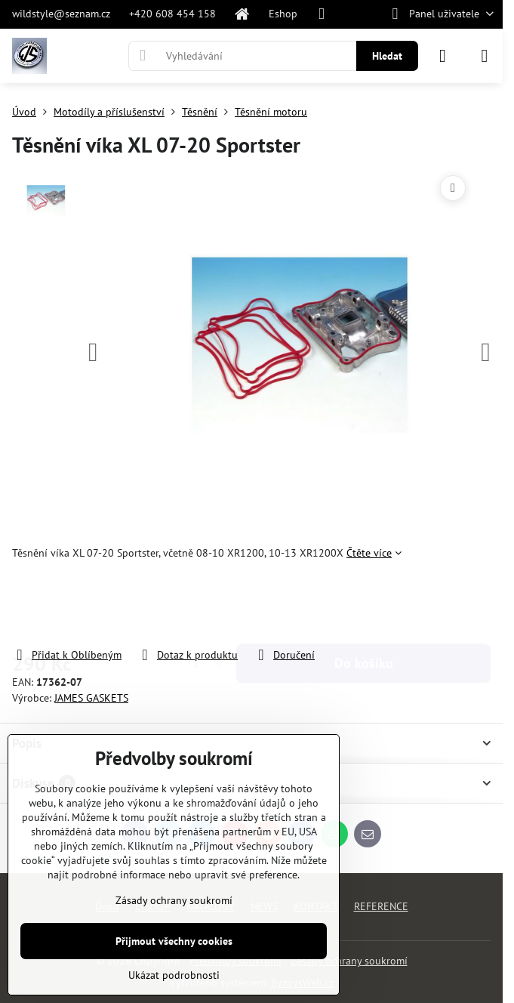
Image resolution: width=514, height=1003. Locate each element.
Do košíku (363, 604)
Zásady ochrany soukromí (349, 961)
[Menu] (484, 56)
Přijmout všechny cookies (173, 941)
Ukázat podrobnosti (174, 975)
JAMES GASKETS (91, 698)
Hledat (387, 56)
